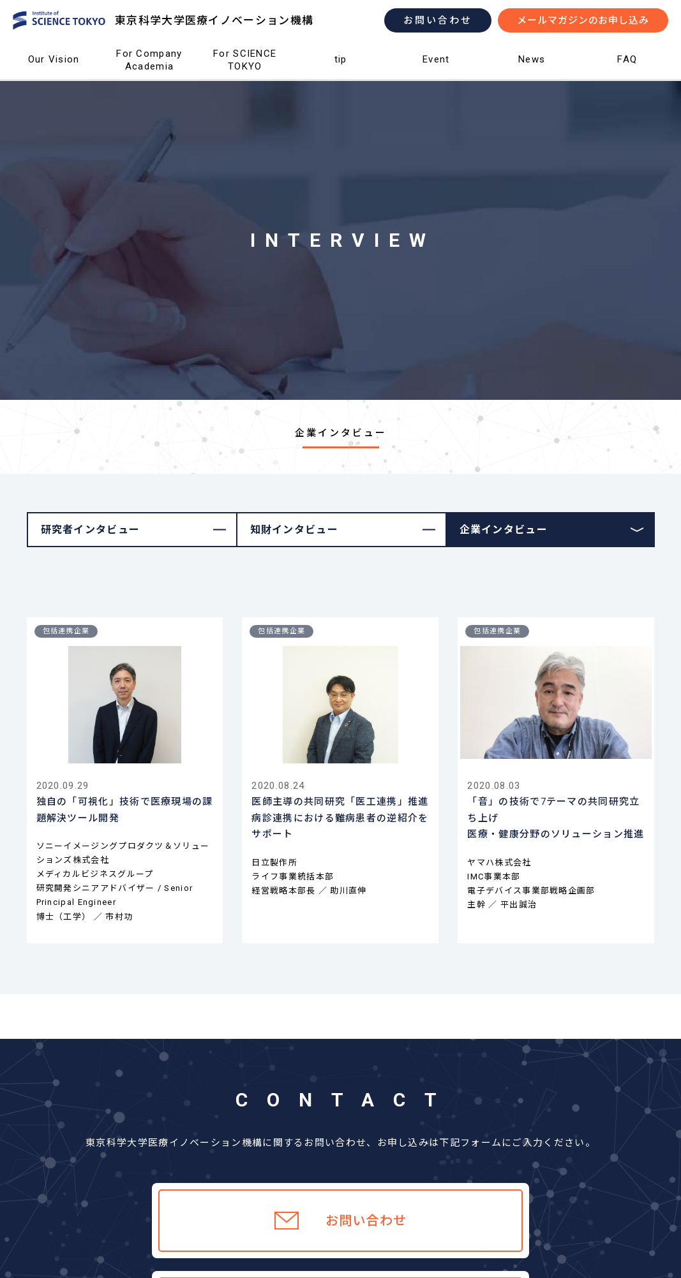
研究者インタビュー (90, 530)
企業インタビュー (504, 530)
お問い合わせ (437, 20)
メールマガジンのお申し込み (583, 20)
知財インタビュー (294, 530)
